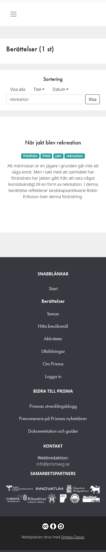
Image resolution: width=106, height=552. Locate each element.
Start (53, 288)
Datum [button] (59, 89)
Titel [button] (37, 89)
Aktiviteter (53, 338)
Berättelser (53, 301)
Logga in (53, 376)
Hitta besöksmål (53, 326)
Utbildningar (53, 351)
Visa (92, 99)
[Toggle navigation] (13, 14)
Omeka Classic (73, 537)
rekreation (75, 156)
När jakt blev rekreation (53, 142)
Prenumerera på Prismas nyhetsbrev (53, 418)
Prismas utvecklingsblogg (53, 406)
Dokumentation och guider (53, 431)
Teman (53, 314)
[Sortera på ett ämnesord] (45, 99)
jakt (58, 156)
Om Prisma (53, 364)
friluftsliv (30, 156)
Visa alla (17, 89)
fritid (46, 156)
